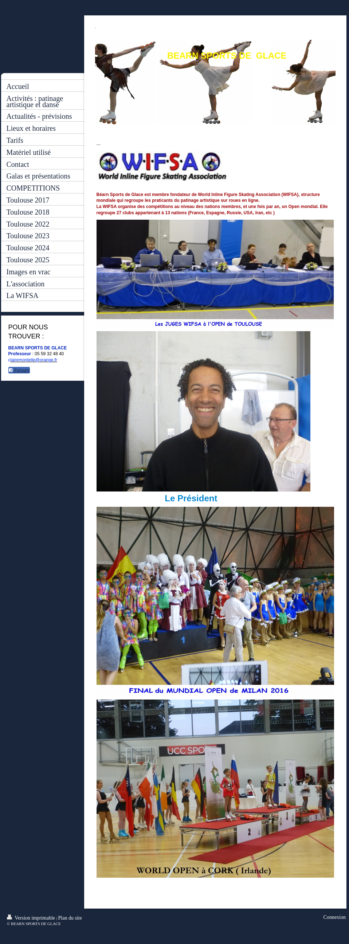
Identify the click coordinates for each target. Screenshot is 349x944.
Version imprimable (31, 917)
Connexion (334, 917)
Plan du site (70, 918)
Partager (19, 370)
